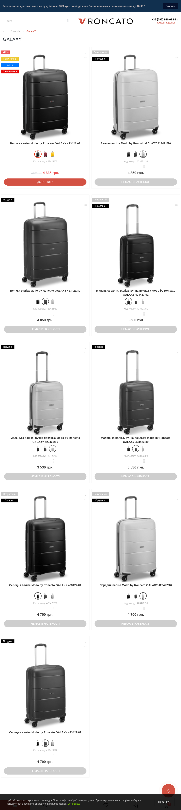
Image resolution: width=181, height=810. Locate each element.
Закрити (170, 6)
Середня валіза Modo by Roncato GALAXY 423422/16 (136, 585)
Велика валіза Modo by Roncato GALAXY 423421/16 (136, 143)
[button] (165, 19)
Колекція (15, 31)
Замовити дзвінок (165, 22)
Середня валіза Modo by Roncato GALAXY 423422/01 (45, 585)
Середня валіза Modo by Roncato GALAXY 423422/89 (45, 732)
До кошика (45, 181)
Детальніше (74, 803)
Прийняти (164, 801)
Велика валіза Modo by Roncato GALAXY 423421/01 (45, 143)
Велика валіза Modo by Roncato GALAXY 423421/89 (45, 290)
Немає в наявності (135, 181)
